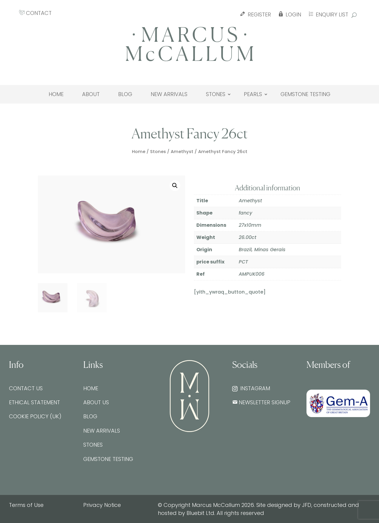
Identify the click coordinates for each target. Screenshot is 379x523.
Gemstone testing (305, 94)
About (91, 94)
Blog (125, 94)
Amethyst (182, 152)
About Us (96, 402)
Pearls (253, 94)
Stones (215, 94)
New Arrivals (169, 94)
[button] (175, 185)
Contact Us (26, 388)
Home (56, 94)
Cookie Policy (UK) (35, 416)
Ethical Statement (34, 402)
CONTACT (35, 13)
